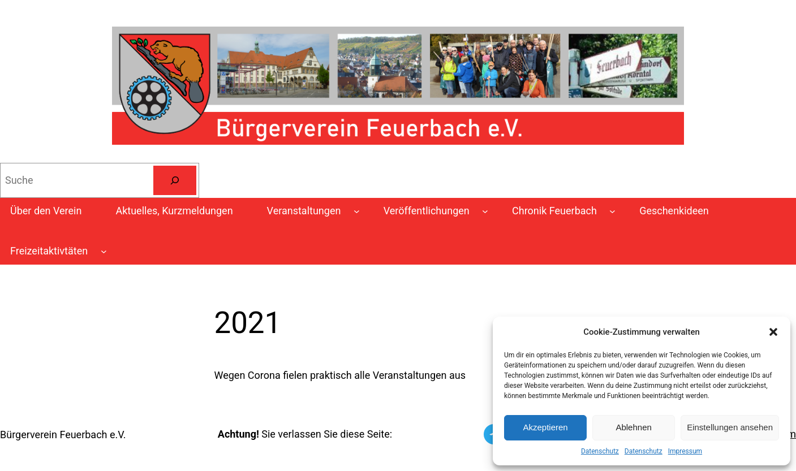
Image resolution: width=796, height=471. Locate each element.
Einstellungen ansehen (730, 427)
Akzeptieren (545, 427)
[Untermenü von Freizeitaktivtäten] (104, 251)
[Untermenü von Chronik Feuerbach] (612, 211)
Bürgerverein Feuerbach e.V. (63, 434)
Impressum (685, 451)
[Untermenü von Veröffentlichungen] (485, 211)
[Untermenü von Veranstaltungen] (357, 211)
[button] (773, 332)
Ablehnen (633, 427)
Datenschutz (600, 451)
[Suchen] (174, 180)
